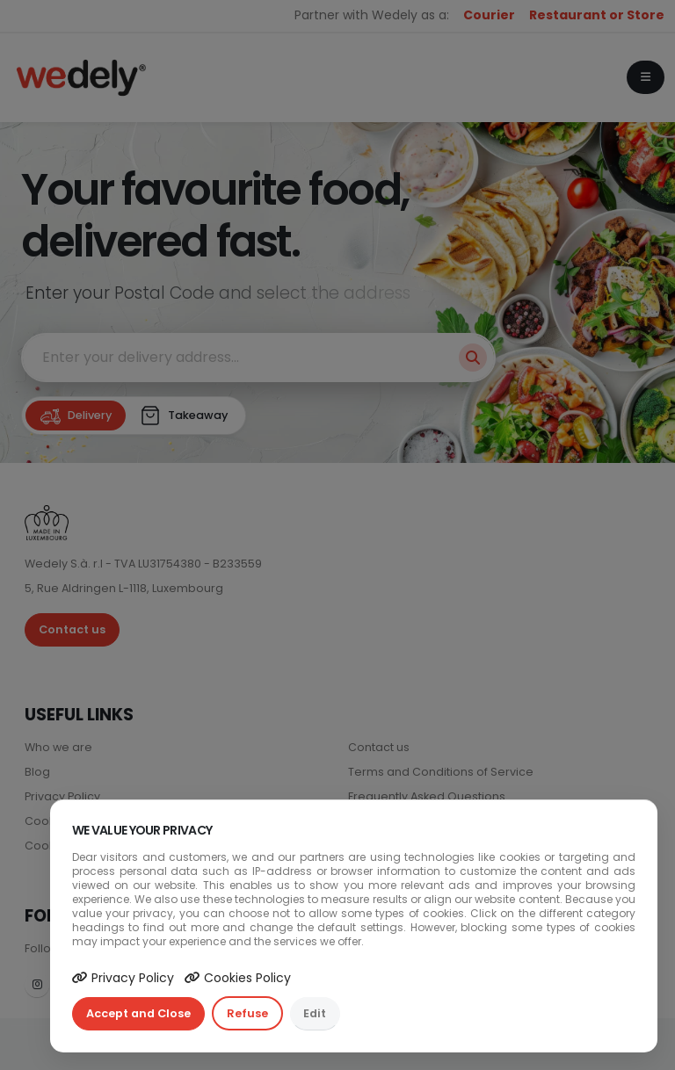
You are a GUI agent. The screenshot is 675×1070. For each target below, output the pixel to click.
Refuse (247, 1013)
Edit (314, 1013)
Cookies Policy (238, 978)
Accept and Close (138, 1013)
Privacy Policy (123, 978)
